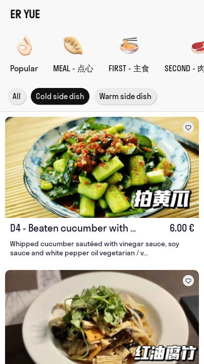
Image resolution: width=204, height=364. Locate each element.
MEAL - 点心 (73, 68)
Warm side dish (125, 96)
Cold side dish (60, 96)
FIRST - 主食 (129, 68)
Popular (24, 68)
